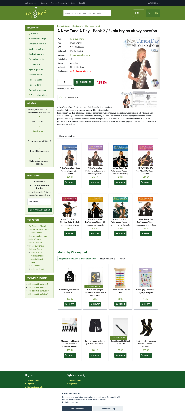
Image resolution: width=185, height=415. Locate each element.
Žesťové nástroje (36, 54)
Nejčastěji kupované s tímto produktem (77, 258)
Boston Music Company (80, 55)
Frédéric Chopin (35, 249)
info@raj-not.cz (39, 131)
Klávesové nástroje (37, 38)
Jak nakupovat (31, 3)
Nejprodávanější (108, 258)
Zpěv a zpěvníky (36, 69)
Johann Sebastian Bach (38, 229)
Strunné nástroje (36, 59)
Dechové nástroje (36, 49)
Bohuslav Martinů (36, 246)
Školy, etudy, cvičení (92, 26)
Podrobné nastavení (70, 402)
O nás (72, 3)
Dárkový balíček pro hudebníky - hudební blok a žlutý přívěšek (95, 293)
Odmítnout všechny (108, 409)
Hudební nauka (35, 80)
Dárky (122, 258)
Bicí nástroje (34, 64)
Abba (32, 262)
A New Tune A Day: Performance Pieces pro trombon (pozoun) (95, 171)
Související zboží (67, 136)
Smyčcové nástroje (37, 44)
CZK (138, 13)
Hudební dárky (35, 85)
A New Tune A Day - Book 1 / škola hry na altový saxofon (70, 171)
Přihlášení (154, 3)
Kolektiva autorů (77, 39)
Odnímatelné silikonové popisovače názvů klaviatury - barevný (70, 344)
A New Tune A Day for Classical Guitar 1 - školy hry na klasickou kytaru (70, 222)
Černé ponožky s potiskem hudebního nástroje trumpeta (145, 344)
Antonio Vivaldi (36, 259)
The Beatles (35, 266)
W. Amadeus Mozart (37, 226)
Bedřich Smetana (37, 256)
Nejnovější (73, 384)
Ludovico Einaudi (37, 269)
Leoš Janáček (36, 252)
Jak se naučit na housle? (38, 291)
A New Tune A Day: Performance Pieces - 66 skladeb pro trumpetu (95, 222)
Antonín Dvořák (35, 233)
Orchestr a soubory (37, 90)
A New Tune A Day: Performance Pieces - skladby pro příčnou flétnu (146, 222)
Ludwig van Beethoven (38, 236)
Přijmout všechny (77, 409)
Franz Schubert (35, 242)
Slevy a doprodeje (38, 95)
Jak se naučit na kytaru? (38, 284)
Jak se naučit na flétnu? (38, 294)
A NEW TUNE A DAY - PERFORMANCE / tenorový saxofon (145, 171)
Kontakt (82, 3)
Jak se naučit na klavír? (37, 287)
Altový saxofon (77, 26)
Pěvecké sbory (35, 74)
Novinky (33, 33)
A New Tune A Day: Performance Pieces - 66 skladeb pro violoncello (120, 222)
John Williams (35, 239)
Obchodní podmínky (59, 3)
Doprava (43, 3)
